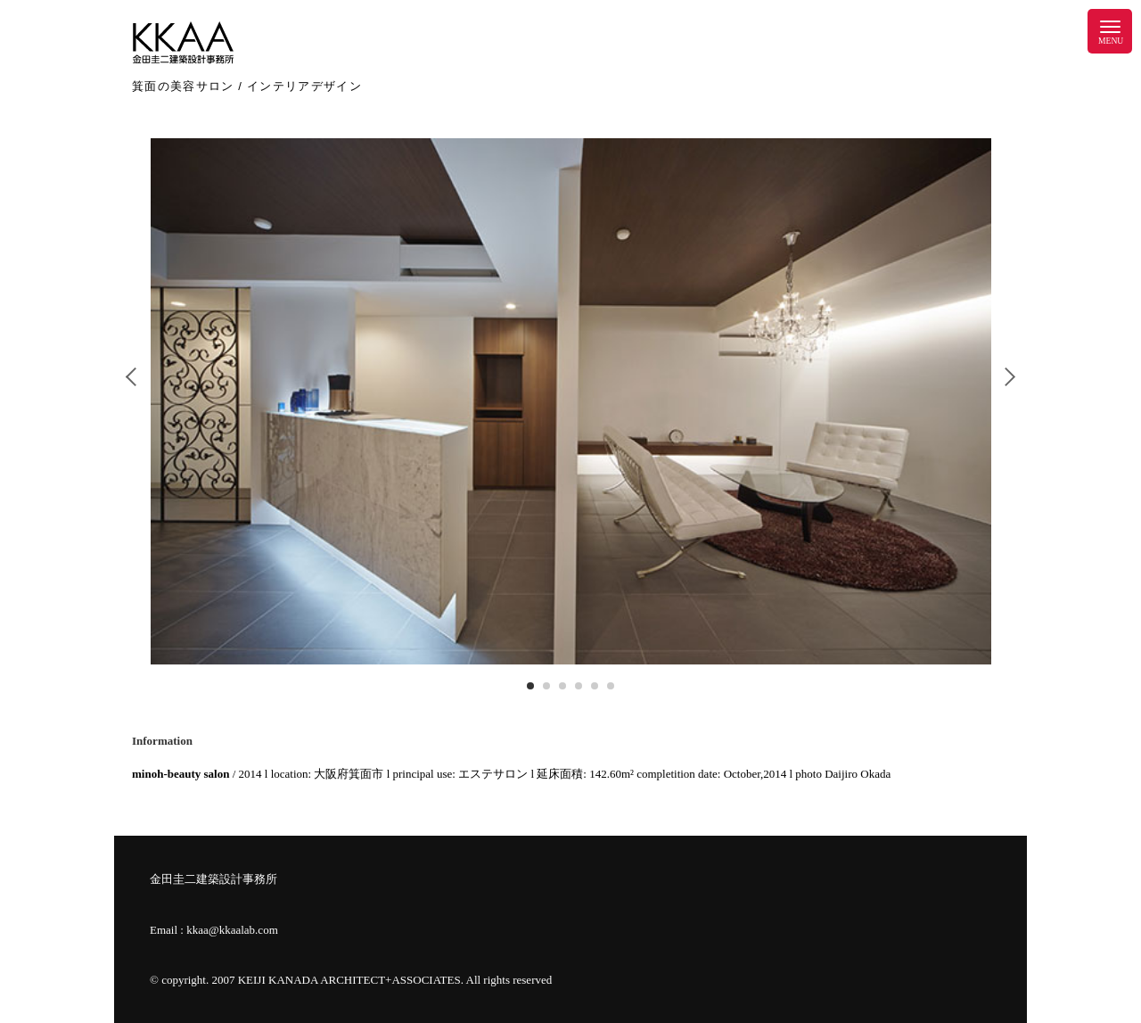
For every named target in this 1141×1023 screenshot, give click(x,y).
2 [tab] (546, 685)
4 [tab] (578, 685)
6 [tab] (610, 685)
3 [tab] (562, 685)
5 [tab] (594, 685)
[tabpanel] (571, 401)
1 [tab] (530, 685)
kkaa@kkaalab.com (232, 929)
